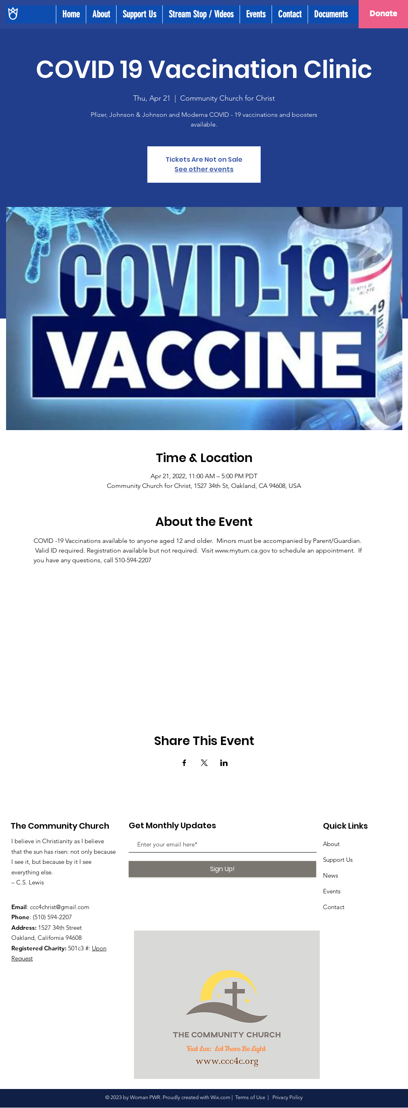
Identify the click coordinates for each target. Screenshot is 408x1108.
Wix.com (220, 1097)
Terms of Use (250, 1097)
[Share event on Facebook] (184, 763)
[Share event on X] (204, 763)
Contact (333, 907)
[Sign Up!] (222, 869)
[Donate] (383, 14)
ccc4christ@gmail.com (59, 907)
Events (331, 891)
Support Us (338, 859)
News (330, 875)
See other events (204, 169)
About (331, 844)
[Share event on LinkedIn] (224, 763)
